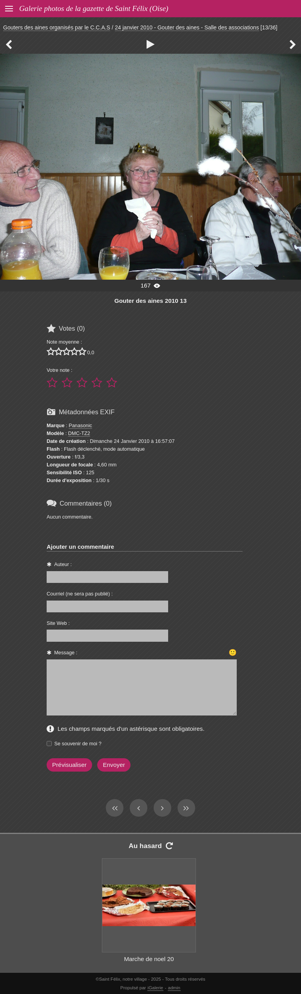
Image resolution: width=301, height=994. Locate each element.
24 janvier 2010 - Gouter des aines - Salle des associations (187, 27)
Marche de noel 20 (149, 959)
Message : (65, 652)
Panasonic (80, 425)
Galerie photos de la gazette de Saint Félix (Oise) (93, 8)
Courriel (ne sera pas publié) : (80, 594)
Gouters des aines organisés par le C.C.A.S (56, 27)
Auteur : (63, 564)
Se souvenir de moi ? (78, 743)
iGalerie (155, 987)
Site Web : (58, 623)
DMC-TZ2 (79, 433)
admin (174, 987)
